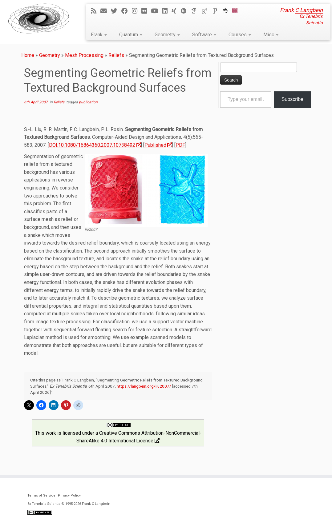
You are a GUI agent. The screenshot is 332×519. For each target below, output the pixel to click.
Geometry (167, 35)
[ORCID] (185, 11)
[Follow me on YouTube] (156, 11)
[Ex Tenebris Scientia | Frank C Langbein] (39, 18)
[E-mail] (105, 11)
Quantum (130, 35)
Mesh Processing (84, 55)
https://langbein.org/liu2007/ (144, 386)
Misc (270, 35)
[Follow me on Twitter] (116, 11)
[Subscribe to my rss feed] (95, 11)
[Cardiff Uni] (236, 11)
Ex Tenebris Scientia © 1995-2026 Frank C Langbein (68, 504)
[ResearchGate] (206, 11)
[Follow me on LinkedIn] (167, 11)
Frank (99, 35)
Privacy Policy (69, 495)
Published (158, 145)
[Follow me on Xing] (176, 11)
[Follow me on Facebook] (126, 11)
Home (27, 55)
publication (88, 102)
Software (204, 35)
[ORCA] (227, 11)
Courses (240, 35)
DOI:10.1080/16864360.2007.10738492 (95, 145)
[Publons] (217, 11)
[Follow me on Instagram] (136, 11)
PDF (180, 145)
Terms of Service (41, 495)
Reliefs (116, 55)
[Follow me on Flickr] (146, 11)
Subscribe (292, 99)
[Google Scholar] (196, 11)
